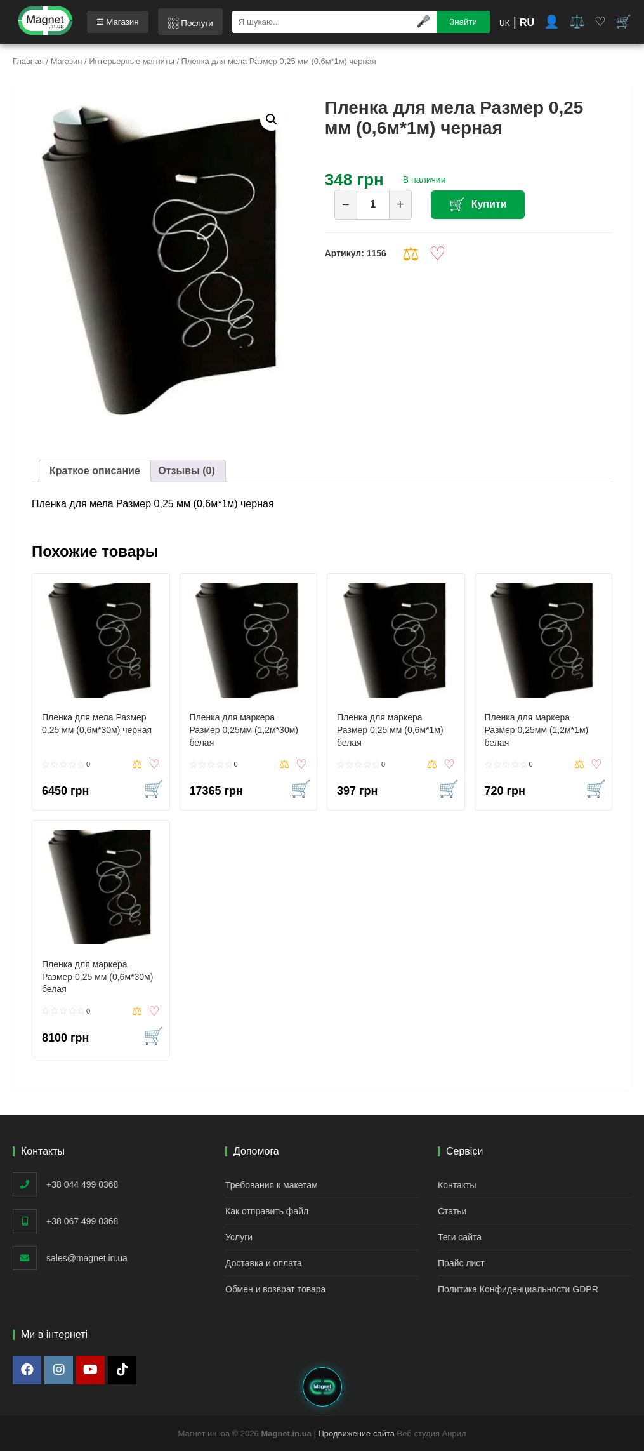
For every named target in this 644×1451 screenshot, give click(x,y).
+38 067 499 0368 (82, 1221)
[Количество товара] (373, 204)
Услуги (239, 1237)
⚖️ (577, 22)
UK (504, 23)
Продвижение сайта (356, 1433)
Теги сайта (460, 1237)
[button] (271, 119)
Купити (490, 204)
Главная (28, 61)
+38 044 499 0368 (82, 1184)
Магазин (66, 61)
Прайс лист (461, 1263)
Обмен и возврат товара (275, 1289)
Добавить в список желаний (437, 253)
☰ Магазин (117, 22)
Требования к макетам (271, 1185)
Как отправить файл (266, 1211)
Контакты (457, 1185)
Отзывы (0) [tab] (186, 470)
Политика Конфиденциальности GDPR (518, 1289)
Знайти (463, 22)
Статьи (452, 1211)
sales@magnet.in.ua (87, 1258)
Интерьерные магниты (131, 61)
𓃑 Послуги (190, 23)
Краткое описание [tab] (94, 470)
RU (527, 22)
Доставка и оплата (263, 1263)
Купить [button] (154, 789)
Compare (410, 253)
